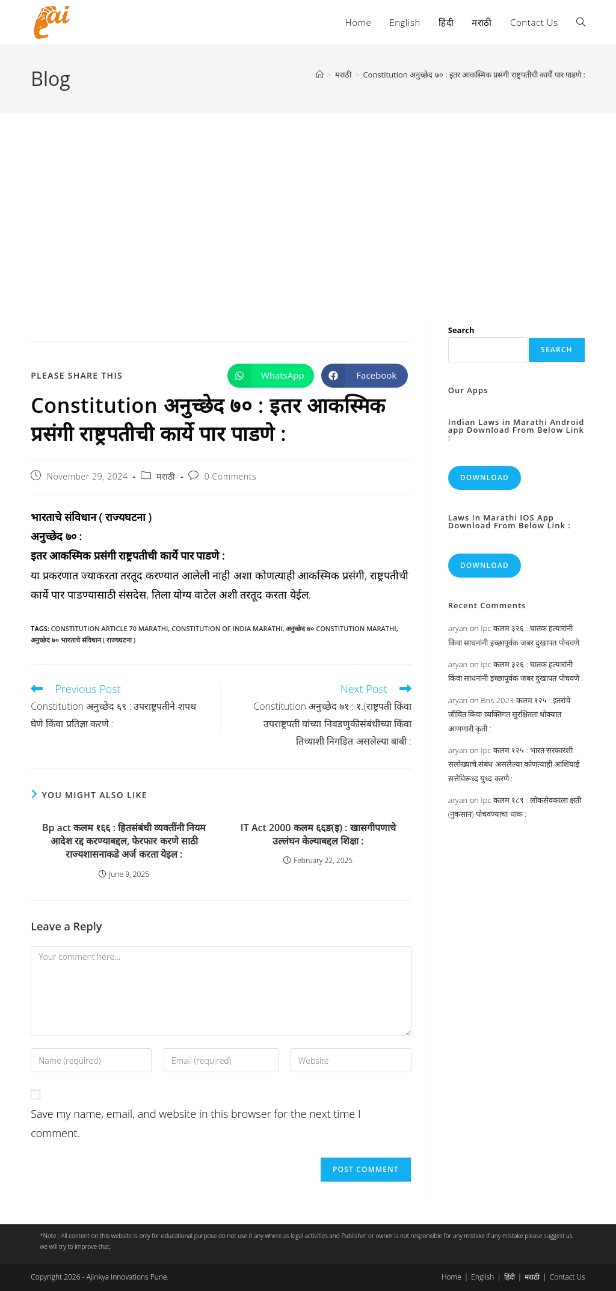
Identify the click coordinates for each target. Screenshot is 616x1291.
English (482, 1277)
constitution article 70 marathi (109, 628)
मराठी (166, 476)
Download (484, 477)
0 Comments (230, 476)
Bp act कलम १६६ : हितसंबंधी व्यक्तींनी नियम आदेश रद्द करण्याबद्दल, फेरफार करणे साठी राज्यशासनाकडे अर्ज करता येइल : (124, 841)
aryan (457, 628)
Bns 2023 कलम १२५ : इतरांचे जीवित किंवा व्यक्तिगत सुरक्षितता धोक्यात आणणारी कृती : (509, 714)
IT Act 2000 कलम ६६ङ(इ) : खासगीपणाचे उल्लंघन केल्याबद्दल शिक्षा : (318, 834)
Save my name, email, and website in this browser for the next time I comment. (195, 1123)
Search (461, 330)
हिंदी (509, 1277)
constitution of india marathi (226, 628)
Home (451, 1277)
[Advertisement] (308, 203)
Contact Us (567, 1277)
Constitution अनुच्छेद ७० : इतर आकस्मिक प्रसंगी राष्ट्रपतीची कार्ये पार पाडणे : (474, 74)
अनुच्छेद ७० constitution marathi (341, 628)
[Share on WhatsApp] (270, 376)
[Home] (320, 74)
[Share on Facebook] (364, 376)
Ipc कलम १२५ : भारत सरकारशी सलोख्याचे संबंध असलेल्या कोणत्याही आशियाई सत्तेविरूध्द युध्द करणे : (514, 764)
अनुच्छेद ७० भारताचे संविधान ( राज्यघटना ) (83, 639)
